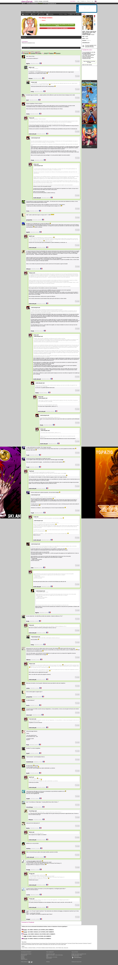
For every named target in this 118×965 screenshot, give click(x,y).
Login (78, 1)
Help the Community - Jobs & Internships (54, 955)
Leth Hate (52, 944)
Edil (49, 944)
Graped (89, 943)
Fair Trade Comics (75, 956)
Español (32, 53)
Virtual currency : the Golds (51, 957)
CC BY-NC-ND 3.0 (76, 958)
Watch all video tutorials (87, 64)
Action (23, 947)
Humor (39, 947)
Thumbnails (51, 14)
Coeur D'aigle (61, 944)
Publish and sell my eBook (77, 955)
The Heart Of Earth (71, 943)
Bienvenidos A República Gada (28, 944)
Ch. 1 (60, 14)
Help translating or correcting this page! (89, 62)
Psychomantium (52, 943)
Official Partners (24, 959)
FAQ (47, 956)
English (38, 53)
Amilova (23, 943)
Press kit (22, 956)
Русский (24, 938)
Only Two (36, 944)
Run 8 (83, 14)
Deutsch (57, 53)
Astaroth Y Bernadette (43, 944)
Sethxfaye (85, 943)
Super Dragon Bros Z (44, 943)
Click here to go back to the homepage (57, 28)
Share (34, 14)
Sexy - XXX (55, 947)
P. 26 (65, 14)
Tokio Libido (58, 943)
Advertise (23, 958)
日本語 (44, 53)
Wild (65, 944)
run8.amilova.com (86, 42)
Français (25, 53)
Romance (51, 947)
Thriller (59, 947)
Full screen (42, 14)
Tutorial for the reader (50, 953)
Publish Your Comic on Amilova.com (79, 953)
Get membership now (52, 3)
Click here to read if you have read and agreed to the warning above (57, 25)
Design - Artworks (28, 947)
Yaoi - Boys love (65, 947)
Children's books (44, 947)
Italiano (51, 53)
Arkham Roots (64, 943)
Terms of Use (49, 958)
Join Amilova (72, 1)
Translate (77, 61)
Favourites (26, 14)
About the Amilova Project (26, 953)
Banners (22, 957)
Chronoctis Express (35, 943)
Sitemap (48, 961)
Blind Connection (79, 943)
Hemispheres (28, 943)
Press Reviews (24, 955)
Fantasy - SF (35, 947)
